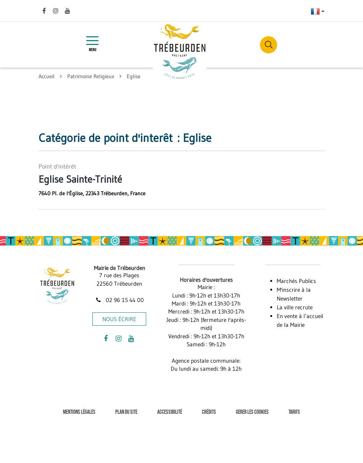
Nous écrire (119, 319)
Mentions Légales (79, 412)
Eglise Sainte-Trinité (80, 179)
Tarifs (294, 412)
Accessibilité (169, 412)
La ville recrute (295, 307)
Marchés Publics (296, 281)
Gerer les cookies (252, 412)
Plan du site (126, 412)
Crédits (209, 412)
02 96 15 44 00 (119, 300)
